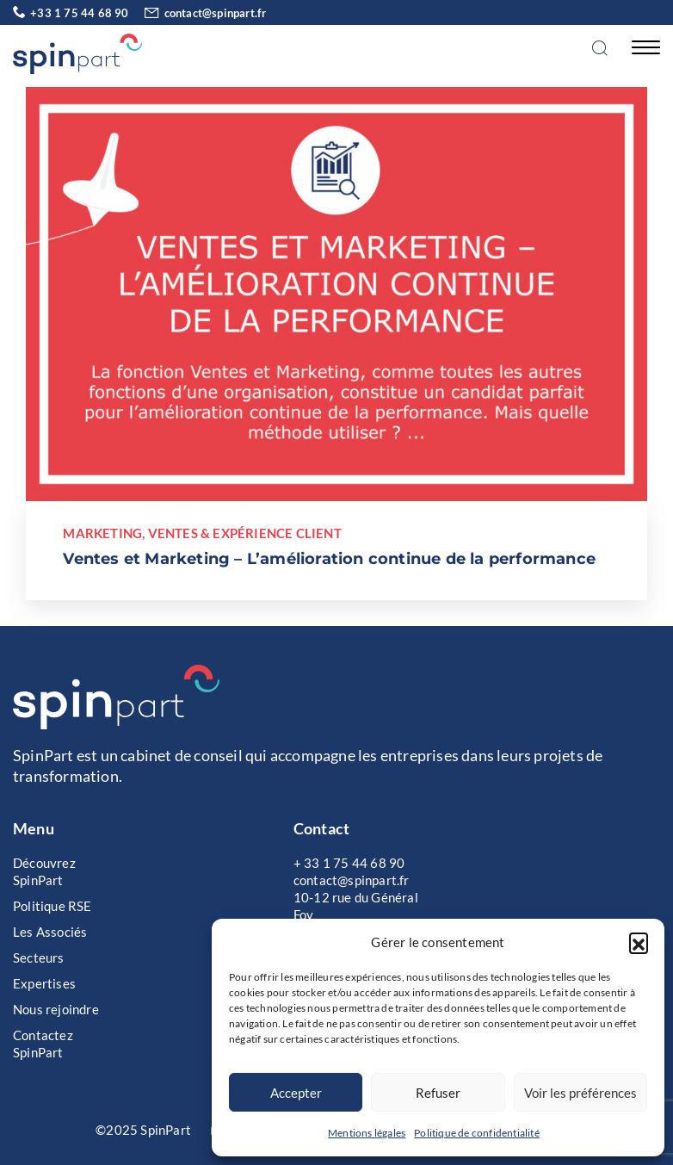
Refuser (438, 1092)
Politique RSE (52, 906)
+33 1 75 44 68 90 (71, 13)
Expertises (44, 983)
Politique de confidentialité (477, 1132)
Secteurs (39, 957)
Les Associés (50, 931)
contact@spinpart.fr (199, 13)
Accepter (296, 1092)
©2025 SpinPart (143, 1129)
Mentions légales (366, 1132)
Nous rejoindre (56, 1009)
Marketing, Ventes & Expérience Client (202, 533)
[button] (638, 942)
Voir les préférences (580, 1092)
